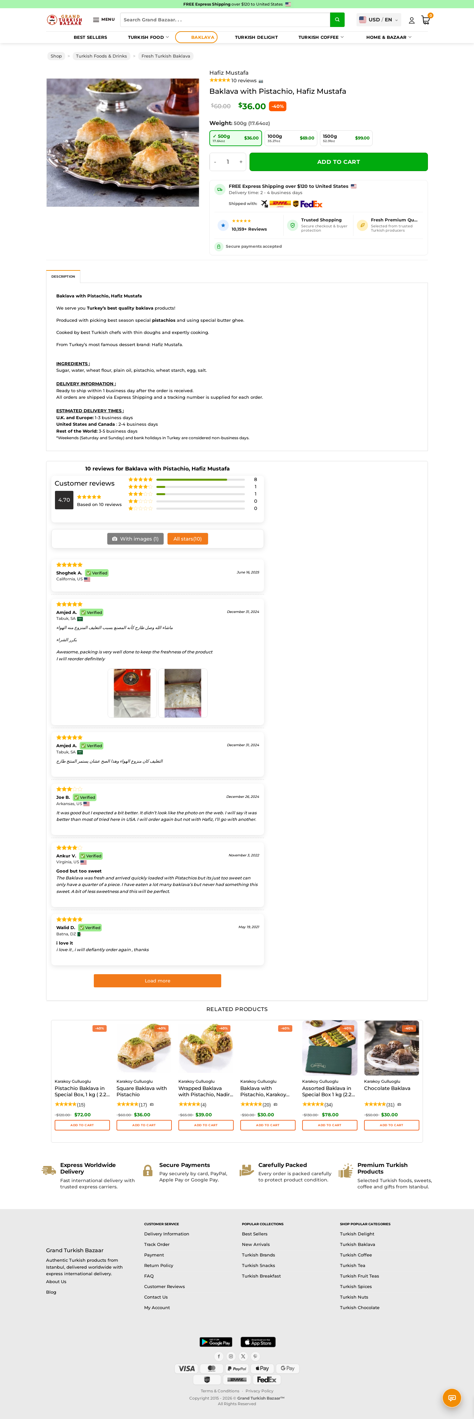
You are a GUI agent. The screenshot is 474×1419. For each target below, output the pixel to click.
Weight (220, 123)
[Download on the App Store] (258, 1342)
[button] (103, 19)
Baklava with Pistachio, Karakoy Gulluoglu (263, 1092)
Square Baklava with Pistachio (142, 1091)
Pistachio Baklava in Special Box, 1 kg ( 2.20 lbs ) (82, 1092)
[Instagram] (231, 1356)
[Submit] (337, 20)
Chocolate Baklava (387, 1088)
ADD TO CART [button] (144, 1125)
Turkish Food (142, 37)
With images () (139, 539)
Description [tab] (63, 276)
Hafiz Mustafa (229, 72)
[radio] (235, 138)
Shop (56, 56)
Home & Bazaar (383, 37)
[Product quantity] (228, 162)
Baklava (196, 37)
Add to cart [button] (82, 1125)
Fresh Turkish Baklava (166, 56)
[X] (243, 1356)
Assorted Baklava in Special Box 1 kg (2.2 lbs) (327, 1092)
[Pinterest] (255, 1356)
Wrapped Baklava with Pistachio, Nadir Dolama (204, 1092)
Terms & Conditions (220, 1390)
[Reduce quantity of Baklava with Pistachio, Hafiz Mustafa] (215, 162)
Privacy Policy (260, 1390)
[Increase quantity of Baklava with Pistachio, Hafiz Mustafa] (241, 162)
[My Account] (411, 20)
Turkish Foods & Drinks (101, 56)
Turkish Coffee (315, 37)
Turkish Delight (250, 37)
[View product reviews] (236, 80)
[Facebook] (219, 1356)
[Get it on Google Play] (216, 1342)
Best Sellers (84, 37)
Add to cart (338, 162)
